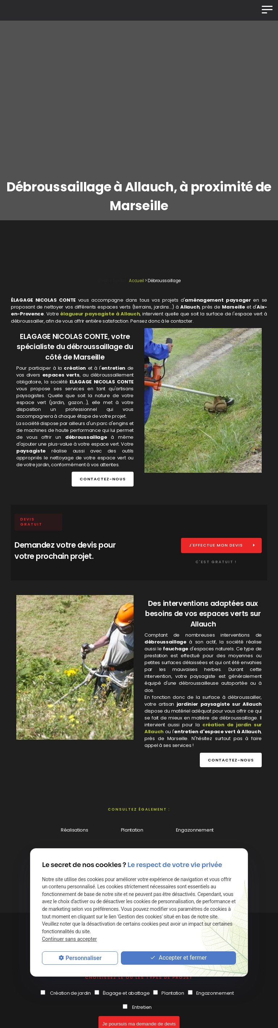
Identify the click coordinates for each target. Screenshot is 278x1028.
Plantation (132, 830)
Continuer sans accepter (69, 939)
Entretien (142, 1007)
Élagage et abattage (126, 993)
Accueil (136, 281)
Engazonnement (195, 830)
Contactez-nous (103, 479)
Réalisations (74, 830)
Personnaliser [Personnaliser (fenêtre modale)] (83, 958)
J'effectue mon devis (216, 545)
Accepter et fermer (178, 958)
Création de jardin (70, 993)
